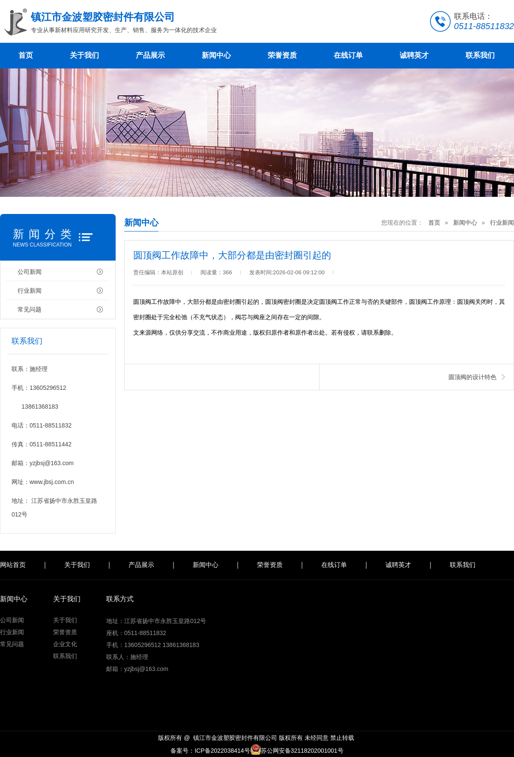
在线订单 (348, 55)
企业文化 (65, 644)
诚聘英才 (414, 55)
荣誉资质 (282, 55)
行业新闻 (30, 290)
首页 (25, 55)
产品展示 (150, 55)
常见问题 (30, 309)
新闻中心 (216, 55)
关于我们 (84, 55)
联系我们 (480, 55)
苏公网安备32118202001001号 (297, 750)
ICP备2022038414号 (222, 750)
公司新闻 (30, 271)
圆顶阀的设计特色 (472, 377)
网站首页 (13, 564)
